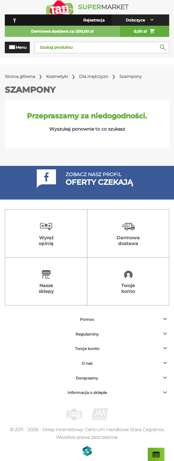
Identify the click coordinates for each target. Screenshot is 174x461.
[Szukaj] (102, 47)
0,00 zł (144, 31)
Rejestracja (94, 20)
